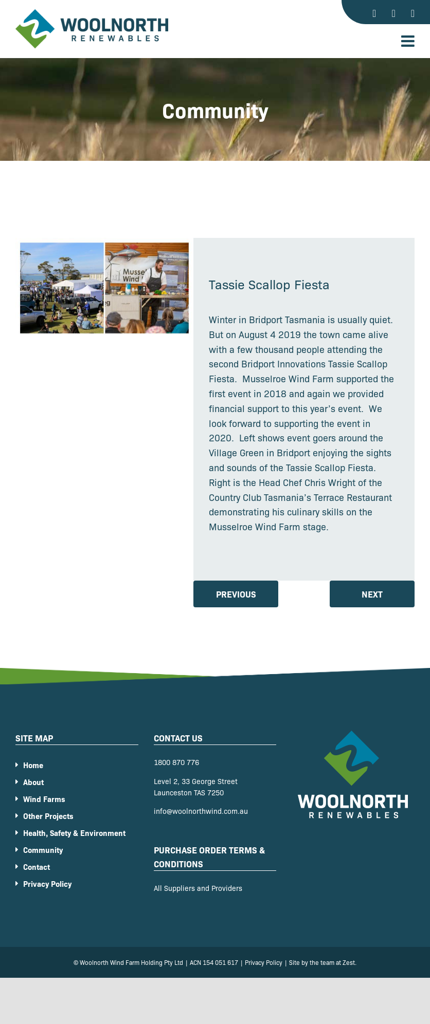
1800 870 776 (176, 762)
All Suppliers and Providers (198, 888)
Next (372, 594)
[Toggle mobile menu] (409, 41)
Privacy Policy (263, 962)
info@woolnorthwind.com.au (201, 811)
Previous (236, 594)
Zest (349, 962)
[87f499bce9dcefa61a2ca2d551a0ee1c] (104, 288)
